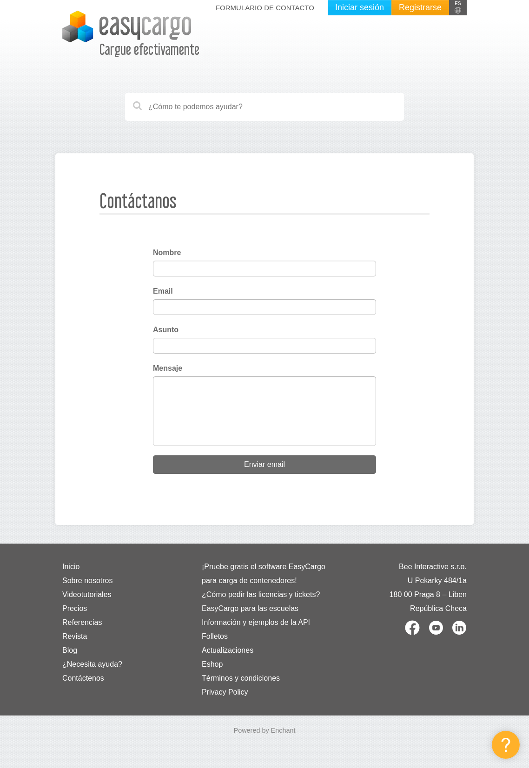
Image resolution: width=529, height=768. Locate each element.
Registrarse (420, 7)
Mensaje (167, 368)
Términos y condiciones (241, 678)
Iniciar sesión (359, 7)
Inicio (70, 567)
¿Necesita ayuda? (92, 664)
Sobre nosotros (87, 580)
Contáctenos (83, 678)
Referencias (82, 622)
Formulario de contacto (265, 8)
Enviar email (264, 464)
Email (163, 291)
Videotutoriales (87, 594)
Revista (74, 636)
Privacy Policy (225, 692)
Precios (74, 608)
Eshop (212, 664)
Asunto (166, 330)
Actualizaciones (227, 650)
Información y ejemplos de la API (256, 622)
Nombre (167, 252)
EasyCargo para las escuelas (250, 608)
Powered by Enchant (265, 730)
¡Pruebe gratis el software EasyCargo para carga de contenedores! (263, 573)
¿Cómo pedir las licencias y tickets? (261, 594)
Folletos (215, 636)
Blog (69, 650)
